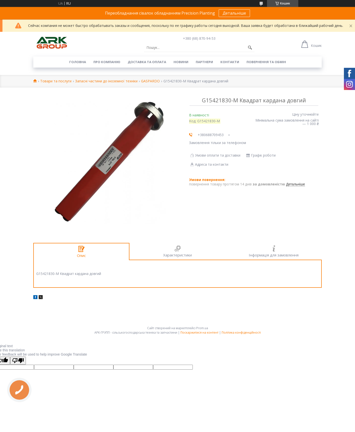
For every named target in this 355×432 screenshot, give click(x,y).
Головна (77, 62)
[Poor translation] (18, 361)
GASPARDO (150, 81)
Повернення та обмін (266, 62)
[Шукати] (250, 47)
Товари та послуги (55, 81)
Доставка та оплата (147, 62)
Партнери (204, 62)
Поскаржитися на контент (199, 332)
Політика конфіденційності (241, 332)
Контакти (229, 62)
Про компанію (106, 62)
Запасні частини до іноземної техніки (106, 81)
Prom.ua (202, 328)
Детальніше (234, 13)
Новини (181, 62)
